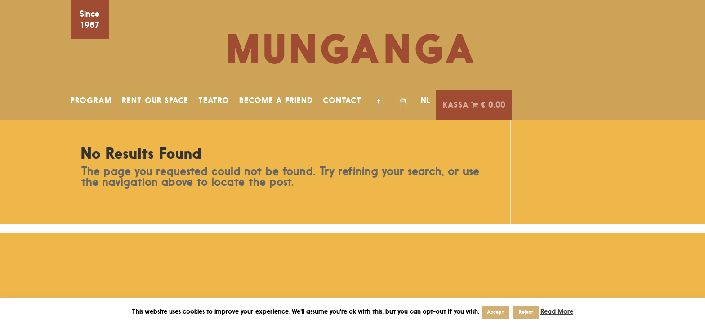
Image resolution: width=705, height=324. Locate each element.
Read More (556, 311)
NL (426, 100)
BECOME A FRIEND (276, 100)
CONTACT (342, 100)
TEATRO (213, 100)
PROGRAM (91, 100)
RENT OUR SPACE (155, 100)
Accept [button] (495, 312)
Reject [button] (526, 312)
